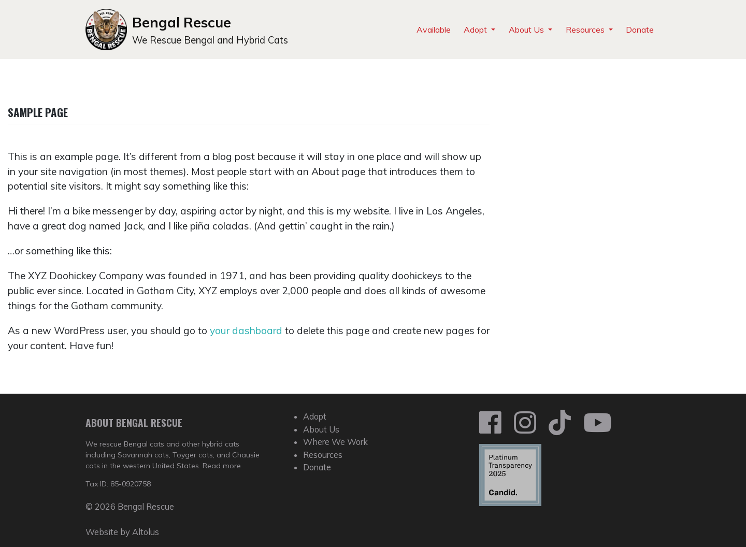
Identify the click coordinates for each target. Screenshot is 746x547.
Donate (640, 29)
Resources (586, 29)
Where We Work (335, 442)
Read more (222, 465)
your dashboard (246, 330)
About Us (527, 29)
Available (434, 29)
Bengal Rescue (181, 22)
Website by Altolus (122, 532)
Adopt (476, 29)
